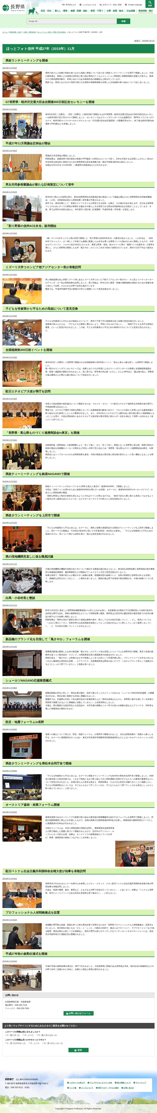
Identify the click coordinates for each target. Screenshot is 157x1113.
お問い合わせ (129, 1088)
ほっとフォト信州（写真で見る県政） (52, 32)
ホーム (5, 32)
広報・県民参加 (30, 32)
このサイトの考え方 (77, 1083)
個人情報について (124, 1083)
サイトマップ (141, 1083)
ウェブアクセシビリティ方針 (101, 1083)
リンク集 (72, 1088)
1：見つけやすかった (16, 1043)
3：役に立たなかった (47, 1035)
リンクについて (87, 1088)
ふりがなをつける (89, 5)
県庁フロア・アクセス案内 (108, 1088)
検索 (150, 6)
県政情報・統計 (16, 32)
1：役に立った (13, 1035)
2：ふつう (29, 1035)
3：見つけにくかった (53, 1043)
